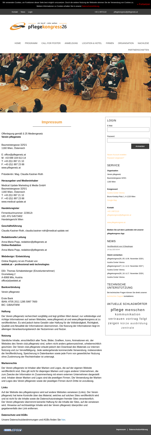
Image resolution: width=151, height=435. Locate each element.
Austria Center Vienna (115, 193)
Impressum (121, 429)
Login (30, 12)
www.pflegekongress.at (116, 222)
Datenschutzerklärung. (91, 6)
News (23, 12)
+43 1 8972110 (113, 211)
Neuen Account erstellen (116, 155)
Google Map (112, 200)
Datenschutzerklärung (138, 429)
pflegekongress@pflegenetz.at (126, 12)
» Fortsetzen (143, 4)
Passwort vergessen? (115, 158)
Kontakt (15, 12)
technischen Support (115, 296)
